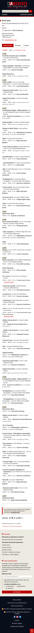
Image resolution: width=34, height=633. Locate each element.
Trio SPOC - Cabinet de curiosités (11, 548)
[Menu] (32, 631)
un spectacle (8, 584)
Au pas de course (6, 543)
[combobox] (15, 11)
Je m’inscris (16, 587)
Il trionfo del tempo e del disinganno (12, 535)
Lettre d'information (17, 601)
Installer (4, 14)
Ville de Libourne (17, 30)
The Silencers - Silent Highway (10, 550)
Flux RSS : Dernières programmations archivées (17, 604)
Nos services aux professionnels (17, 598)
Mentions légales (17, 619)
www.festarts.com (11, 40)
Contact (17, 616)
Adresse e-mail (6, 569)
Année (5, 50)
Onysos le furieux (7, 545)
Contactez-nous (15, 512)
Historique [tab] (18, 45)
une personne (20, 582)
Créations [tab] (26, 45)
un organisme (9, 582)
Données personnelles (17, 622)
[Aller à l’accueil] (17, 8)
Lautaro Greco (6, 540)
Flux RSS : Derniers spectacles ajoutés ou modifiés (17, 608)
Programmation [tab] (7, 45)
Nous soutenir (17, 595)
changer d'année (20, 50)
